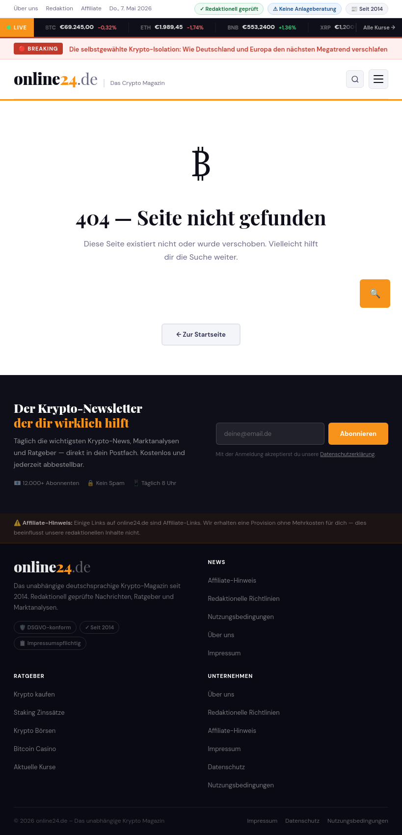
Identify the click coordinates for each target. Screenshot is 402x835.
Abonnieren (358, 434)
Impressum (224, 653)
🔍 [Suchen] (375, 293)
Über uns (26, 8)
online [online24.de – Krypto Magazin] (56, 79)
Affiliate (91, 8)
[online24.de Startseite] (52, 566)
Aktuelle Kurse (34, 767)
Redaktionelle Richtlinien (244, 598)
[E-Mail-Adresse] (270, 434)
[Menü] (378, 79)
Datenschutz (226, 767)
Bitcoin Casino (35, 749)
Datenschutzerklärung (347, 454)
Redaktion (59, 8)
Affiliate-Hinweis (232, 580)
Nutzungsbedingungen (241, 617)
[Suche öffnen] (355, 79)
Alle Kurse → (379, 27)
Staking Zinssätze (39, 712)
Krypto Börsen (34, 731)
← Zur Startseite (201, 334)
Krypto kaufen (34, 694)
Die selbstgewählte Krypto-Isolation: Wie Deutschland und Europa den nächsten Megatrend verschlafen (191, 49)
